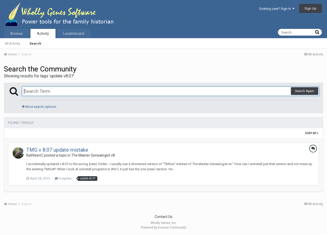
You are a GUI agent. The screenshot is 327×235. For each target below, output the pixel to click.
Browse (16, 33)
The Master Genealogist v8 (93, 155)
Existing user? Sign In (276, 9)
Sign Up (310, 8)
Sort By (311, 133)
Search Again (304, 91)
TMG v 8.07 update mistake (57, 150)
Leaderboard (73, 33)
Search (35, 43)
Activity (43, 33)
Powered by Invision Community (163, 227)
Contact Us (163, 217)
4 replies (63, 178)
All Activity (12, 43)
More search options (39, 107)
